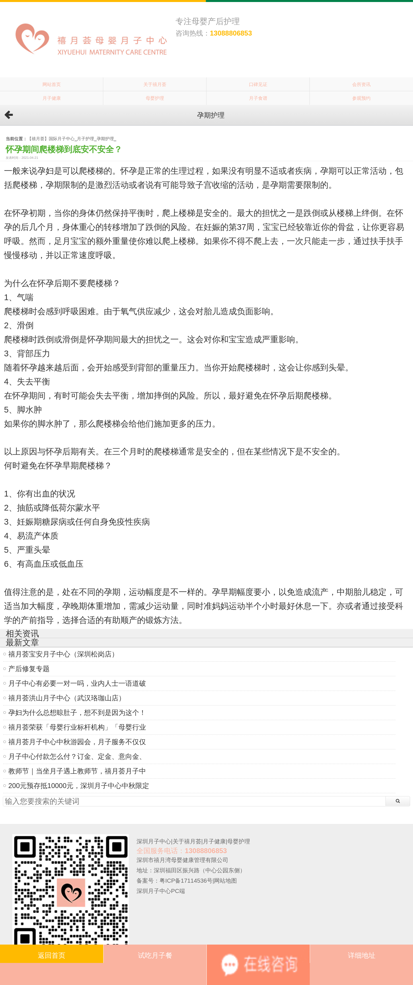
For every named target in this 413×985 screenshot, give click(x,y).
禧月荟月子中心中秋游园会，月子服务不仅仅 (77, 742)
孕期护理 (105, 138)
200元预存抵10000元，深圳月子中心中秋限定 (78, 785)
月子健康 (51, 98)
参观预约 (361, 98)
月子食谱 (258, 98)
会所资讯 (361, 84)
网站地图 (225, 880)
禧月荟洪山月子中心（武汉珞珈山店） (66, 698)
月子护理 (85, 138)
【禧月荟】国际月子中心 (51, 138)
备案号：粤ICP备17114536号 (175, 880)
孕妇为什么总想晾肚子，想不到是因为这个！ (77, 712)
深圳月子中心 (154, 841)
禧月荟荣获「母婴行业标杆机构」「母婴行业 (77, 727)
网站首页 (51, 84)
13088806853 (231, 33)
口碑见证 (258, 84)
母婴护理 (155, 98)
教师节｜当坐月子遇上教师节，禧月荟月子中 (77, 771)
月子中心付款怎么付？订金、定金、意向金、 (77, 756)
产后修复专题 (29, 669)
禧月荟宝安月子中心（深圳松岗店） (63, 654)
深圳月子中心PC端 (161, 891)
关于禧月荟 (154, 84)
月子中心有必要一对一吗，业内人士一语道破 (77, 683)
